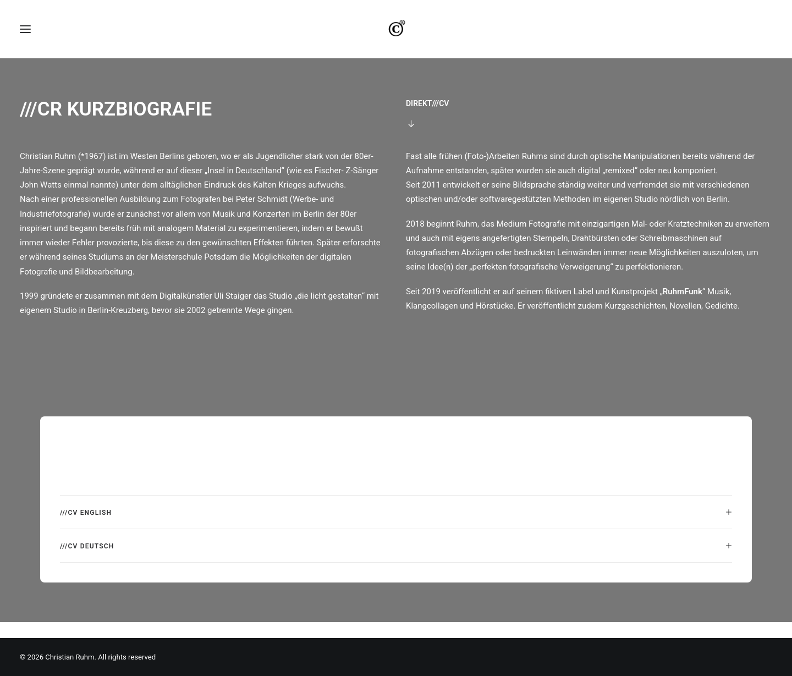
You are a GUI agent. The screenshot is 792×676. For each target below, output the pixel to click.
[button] (25, 37)
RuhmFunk (682, 307)
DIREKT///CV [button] (427, 118)
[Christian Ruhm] (396, 37)
